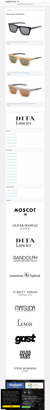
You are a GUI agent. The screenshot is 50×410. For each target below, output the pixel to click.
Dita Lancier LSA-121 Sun (12, 153)
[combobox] (18, 2)
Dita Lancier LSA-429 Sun (12, 168)
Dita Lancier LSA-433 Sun (12, 140)
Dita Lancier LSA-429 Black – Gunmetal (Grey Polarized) (17, 41)
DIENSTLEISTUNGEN (27, 398)
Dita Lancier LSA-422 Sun (12, 165)
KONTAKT (40, 398)
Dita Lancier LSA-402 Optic (12, 193)
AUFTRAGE (25, 399)
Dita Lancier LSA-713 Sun (12, 179)
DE (18, 1)
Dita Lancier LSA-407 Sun (12, 134)
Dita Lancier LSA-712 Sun (12, 176)
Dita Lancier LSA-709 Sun (12, 173)
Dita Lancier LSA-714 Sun (12, 182)
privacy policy (5, 396)
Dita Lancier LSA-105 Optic (12, 190)
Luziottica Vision (25, 403)
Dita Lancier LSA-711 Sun (12, 145)
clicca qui (11, 402)
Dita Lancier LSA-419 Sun (12, 159)
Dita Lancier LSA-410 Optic (12, 196)
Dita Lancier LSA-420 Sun (12, 162)
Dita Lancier (9, 10)
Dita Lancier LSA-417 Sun (12, 156)
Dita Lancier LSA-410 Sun (12, 137)
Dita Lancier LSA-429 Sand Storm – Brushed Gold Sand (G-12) (18, 72)
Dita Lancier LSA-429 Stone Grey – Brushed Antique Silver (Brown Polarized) (21, 103)
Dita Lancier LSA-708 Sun (12, 142)
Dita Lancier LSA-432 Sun (12, 170)
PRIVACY (34, 398)
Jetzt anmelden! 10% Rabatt (25, 406)
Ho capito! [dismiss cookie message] (11, 406)
